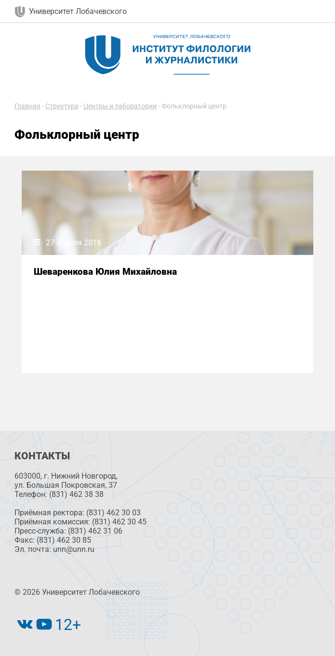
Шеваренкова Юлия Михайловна (105, 271)
